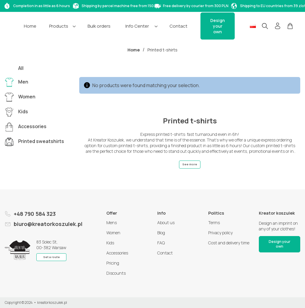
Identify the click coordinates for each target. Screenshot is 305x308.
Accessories (117, 253)
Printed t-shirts (162, 50)
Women (113, 232)
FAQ (161, 243)
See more (189, 164)
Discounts (116, 273)
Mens (111, 222)
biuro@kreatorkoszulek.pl (48, 223)
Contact (165, 253)
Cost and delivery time (228, 243)
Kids (110, 243)
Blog (161, 232)
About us (166, 222)
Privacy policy (220, 232)
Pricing (112, 263)
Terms (214, 222)
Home (133, 50)
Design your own (217, 26)
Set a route (51, 257)
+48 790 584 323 (35, 213)
